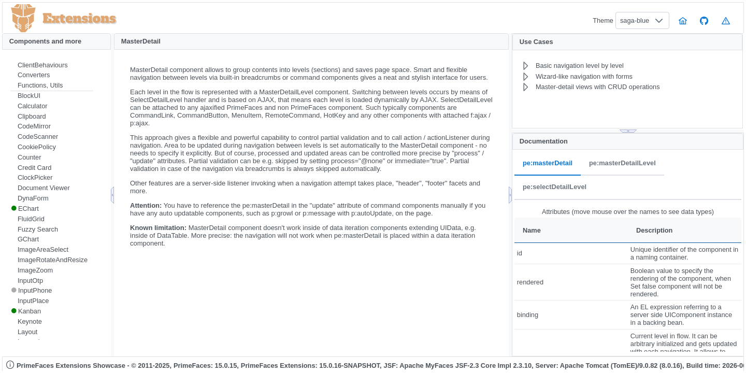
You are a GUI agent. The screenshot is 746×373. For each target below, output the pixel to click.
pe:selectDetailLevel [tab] (554, 187)
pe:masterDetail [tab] (547, 163)
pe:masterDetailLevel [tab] (622, 163)
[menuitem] (51, 65)
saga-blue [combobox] (634, 20)
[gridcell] (571, 253)
